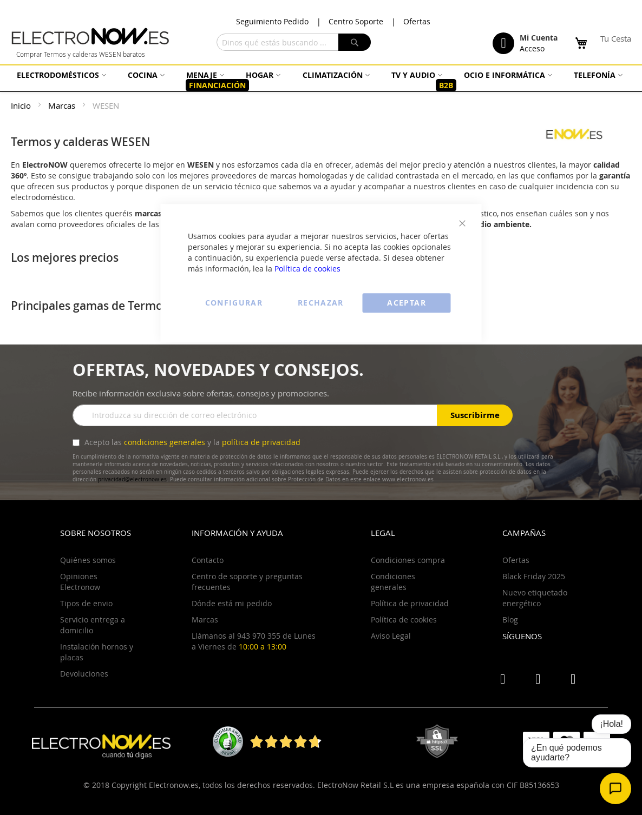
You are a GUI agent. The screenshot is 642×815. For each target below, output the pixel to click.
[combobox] (294, 42)
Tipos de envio (86, 603)
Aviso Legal (391, 636)
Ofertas (416, 21)
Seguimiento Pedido (272, 21)
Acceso (532, 48)
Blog (510, 619)
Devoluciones (84, 673)
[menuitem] (60, 75)
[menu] (321, 80)
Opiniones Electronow (80, 581)
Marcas (62, 105)
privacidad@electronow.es (132, 479)
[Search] (354, 42)
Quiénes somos (88, 560)
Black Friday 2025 (533, 576)
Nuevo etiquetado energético (534, 597)
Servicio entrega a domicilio (92, 624)
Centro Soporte (356, 21)
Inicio (22, 105)
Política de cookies (307, 268)
